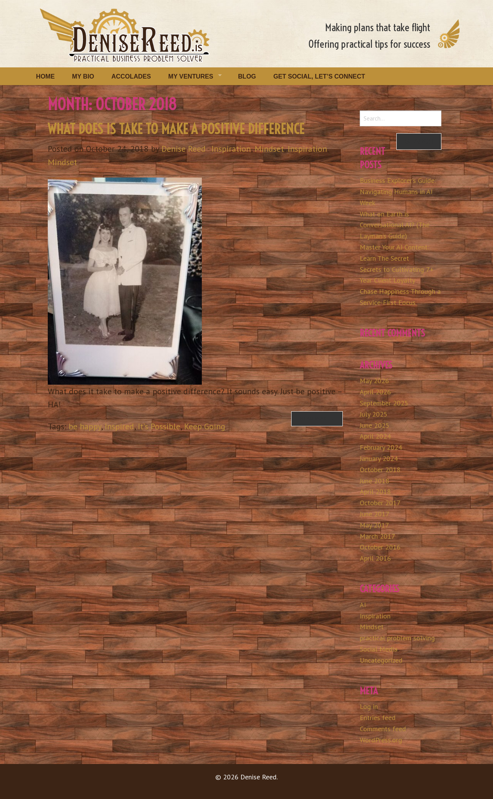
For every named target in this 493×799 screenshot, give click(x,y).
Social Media (378, 649)
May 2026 (374, 380)
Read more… (317, 418)
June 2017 (374, 513)
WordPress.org (381, 739)
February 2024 (381, 447)
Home (45, 76)
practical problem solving (397, 637)
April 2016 (375, 558)
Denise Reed (183, 148)
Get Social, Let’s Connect (319, 76)
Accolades (131, 76)
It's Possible (159, 426)
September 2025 (384, 403)
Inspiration (231, 148)
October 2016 (380, 547)
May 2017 (374, 525)
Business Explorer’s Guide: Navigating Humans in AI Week (398, 191)
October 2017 (380, 502)
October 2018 (380, 469)
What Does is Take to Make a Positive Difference (176, 128)
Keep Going (204, 426)
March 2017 (377, 536)
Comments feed (383, 728)
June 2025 (374, 425)
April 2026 (375, 391)
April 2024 (375, 436)
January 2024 (379, 458)
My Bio (83, 76)
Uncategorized (381, 660)
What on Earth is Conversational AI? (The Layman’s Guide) (394, 225)
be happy (85, 426)
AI (363, 604)
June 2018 (374, 480)
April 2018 (375, 491)
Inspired (119, 426)
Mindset (269, 148)
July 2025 (373, 414)
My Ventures (190, 76)
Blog (247, 76)
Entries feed (378, 717)
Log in (369, 706)
